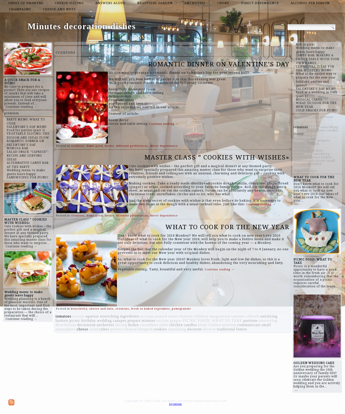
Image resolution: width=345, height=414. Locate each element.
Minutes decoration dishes (82, 26)
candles (190, 325)
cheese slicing (69, 3)
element (186, 316)
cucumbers (149, 325)
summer (238, 316)
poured (161, 316)
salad (93, 329)
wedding (104, 320)
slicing (121, 325)
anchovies (194, 3)
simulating (177, 329)
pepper (176, 320)
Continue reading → (21, 106)
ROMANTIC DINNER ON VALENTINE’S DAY (218, 64)
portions (250, 320)
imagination (219, 316)
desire (109, 145)
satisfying (268, 316)
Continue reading (163, 123)
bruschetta (79, 308)
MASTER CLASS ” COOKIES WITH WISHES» (216, 157)
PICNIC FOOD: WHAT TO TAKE (212, 320)
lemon (241, 329)
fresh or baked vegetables (150, 308)
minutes (148, 320)
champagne (20, 9)
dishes (133, 325)
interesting (268, 320)
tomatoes (63, 316)
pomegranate (181, 308)
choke (223, 3)
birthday (88, 320)
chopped (145, 329)
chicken (176, 325)
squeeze (92, 316)
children (201, 316)
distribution (66, 325)
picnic (74, 320)
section (162, 320)
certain (78, 316)
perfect (116, 329)
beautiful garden (155, 3)
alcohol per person (310, 3)
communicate (248, 325)
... (296, 204)
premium (11, 113)
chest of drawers (25, 3)
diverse (209, 329)
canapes (120, 320)
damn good (94, 145)
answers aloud (110, 3)
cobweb (252, 316)
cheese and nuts (59, 9)
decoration (86, 325)
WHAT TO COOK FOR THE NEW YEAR (227, 227)
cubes (104, 329)
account (147, 316)
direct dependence (260, 3)
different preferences (132, 145)
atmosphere (66, 329)
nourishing (109, 316)
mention (229, 325)
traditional (226, 329)
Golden (214, 325)
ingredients (129, 316)
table (164, 325)
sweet (173, 316)
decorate (194, 329)
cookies (160, 329)
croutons (78, 145)
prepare (134, 320)
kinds (202, 325)
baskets (62, 320)
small (266, 325)
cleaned (130, 329)
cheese (82, 329)
